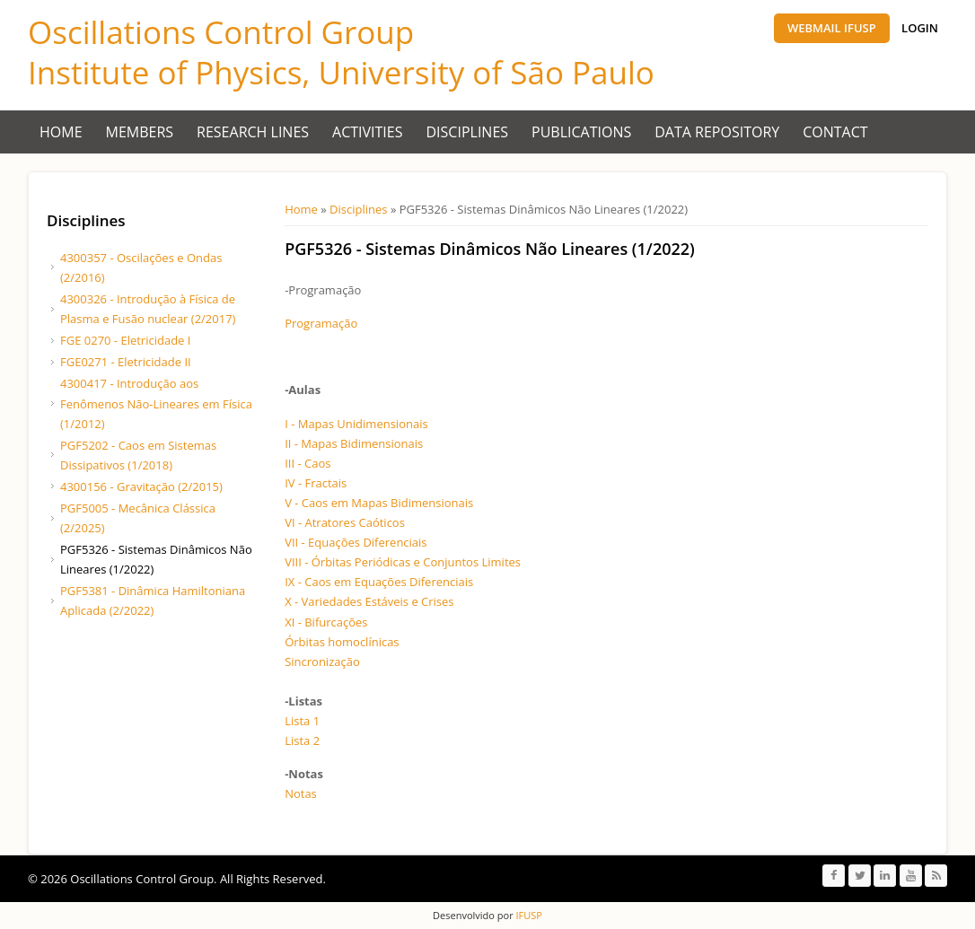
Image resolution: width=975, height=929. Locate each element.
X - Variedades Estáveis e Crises (369, 601)
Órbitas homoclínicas (342, 642)
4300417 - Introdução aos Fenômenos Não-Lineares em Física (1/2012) (156, 403)
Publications (581, 132)
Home (61, 132)
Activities (367, 132)
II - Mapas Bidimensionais (354, 443)
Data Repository (716, 132)
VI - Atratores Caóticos (345, 522)
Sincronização (322, 661)
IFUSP (528, 915)
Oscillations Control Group (221, 32)
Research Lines (253, 132)
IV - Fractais (316, 483)
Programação (321, 323)
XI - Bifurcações (326, 622)
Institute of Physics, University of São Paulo (341, 72)
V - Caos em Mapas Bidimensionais (379, 503)
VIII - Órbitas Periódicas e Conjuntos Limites (403, 562)
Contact (835, 132)
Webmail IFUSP (831, 28)
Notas (301, 793)
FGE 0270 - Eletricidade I (125, 340)
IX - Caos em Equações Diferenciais (379, 582)
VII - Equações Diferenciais (355, 542)
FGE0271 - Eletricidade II (125, 362)
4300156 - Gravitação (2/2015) (141, 486)
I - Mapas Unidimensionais (356, 424)
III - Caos (307, 463)
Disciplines (467, 132)
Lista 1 (302, 721)
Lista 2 (302, 740)
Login (919, 28)
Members (140, 132)
